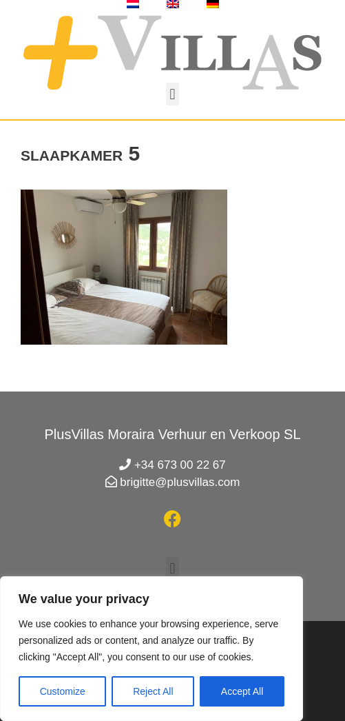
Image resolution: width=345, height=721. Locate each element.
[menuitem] (133, 4)
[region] (151, 648)
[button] (172, 94)
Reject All (153, 691)
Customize (62, 691)
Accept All (242, 691)
